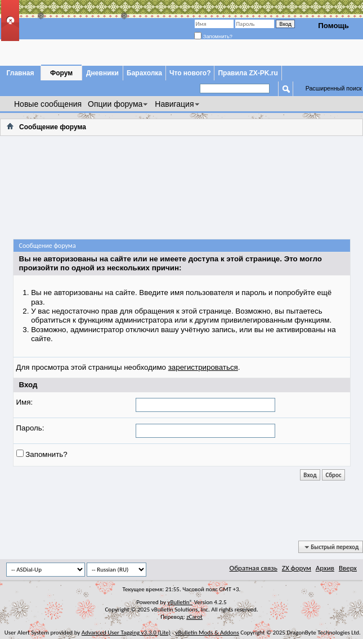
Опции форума (115, 103)
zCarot (194, 616)
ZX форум (296, 568)
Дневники (102, 73)
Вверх (348, 568)
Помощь (333, 25)
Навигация (174, 103)
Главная (20, 73)
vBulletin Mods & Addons (207, 632)
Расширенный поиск (334, 88)
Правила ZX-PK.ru (247, 73)
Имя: (24, 402)
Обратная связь (253, 568)
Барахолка (144, 73)
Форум (61, 73)
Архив (325, 568)
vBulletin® (179, 602)
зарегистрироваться (203, 367)
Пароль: (30, 428)
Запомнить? (213, 36)
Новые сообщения (48, 103)
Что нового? (189, 73)
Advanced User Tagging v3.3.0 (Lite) (126, 632)
